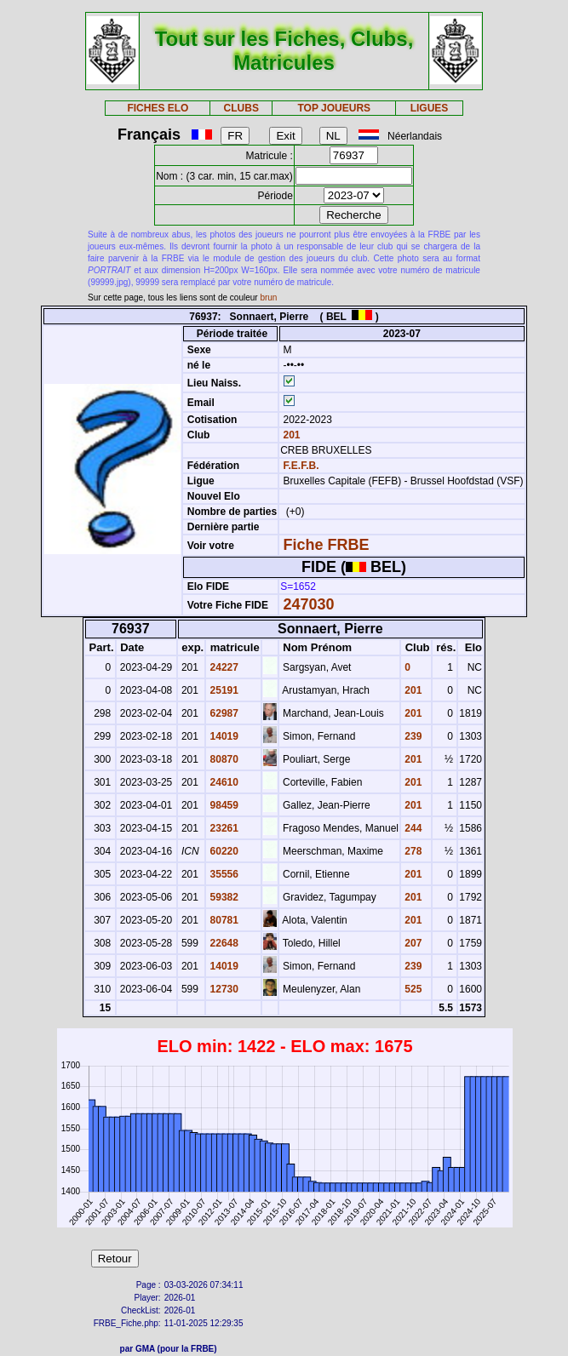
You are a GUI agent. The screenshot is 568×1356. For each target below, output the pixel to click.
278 (412, 851)
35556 (222, 874)
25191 (222, 690)
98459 (222, 805)
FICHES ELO (157, 108)
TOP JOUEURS (333, 108)
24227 (222, 667)
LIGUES (429, 108)
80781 (222, 920)
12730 (222, 989)
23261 (222, 828)
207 (412, 943)
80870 (222, 759)
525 (412, 989)
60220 (222, 851)
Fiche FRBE (326, 544)
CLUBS (241, 108)
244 (412, 828)
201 (290, 435)
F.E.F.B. (300, 466)
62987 (222, 713)
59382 (222, 897)
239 (412, 736)
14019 (222, 736)
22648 (222, 943)
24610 (222, 782)
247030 (308, 604)
